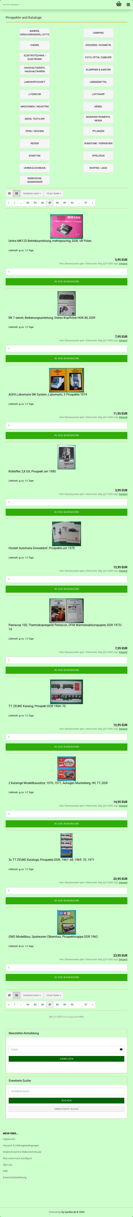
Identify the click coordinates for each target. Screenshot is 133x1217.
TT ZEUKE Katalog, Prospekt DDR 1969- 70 (37, 706)
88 (57, 202)
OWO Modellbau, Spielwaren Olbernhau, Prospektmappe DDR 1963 (53, 936)
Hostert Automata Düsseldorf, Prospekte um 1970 (42, 548)
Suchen (66, 1100)
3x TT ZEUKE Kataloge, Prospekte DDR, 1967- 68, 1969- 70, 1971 (51, 860)
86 (42, 202)
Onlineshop (55, 1212)
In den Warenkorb (66, 281)
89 (64, 202)
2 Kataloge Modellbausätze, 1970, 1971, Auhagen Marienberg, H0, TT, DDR (58, 783)
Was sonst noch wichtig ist (17, 1158)
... (21, 202)
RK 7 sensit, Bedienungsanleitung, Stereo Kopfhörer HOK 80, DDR (52, 318)
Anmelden (66, 1059)
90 (72, 202)
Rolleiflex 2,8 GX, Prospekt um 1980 (32, 471)
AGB (5, 1171)
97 (86, 202)
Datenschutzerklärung (14, 1177)
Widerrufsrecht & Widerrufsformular (22, 1151)
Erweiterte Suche (66, 1109)
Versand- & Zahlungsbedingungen (21, 1145)
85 (35, 202)
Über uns (7, 1164)
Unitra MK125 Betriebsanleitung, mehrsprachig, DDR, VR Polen (50, 241)
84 (27, 202)
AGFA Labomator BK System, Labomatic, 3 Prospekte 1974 (48, 394)
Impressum (9, 1139)
